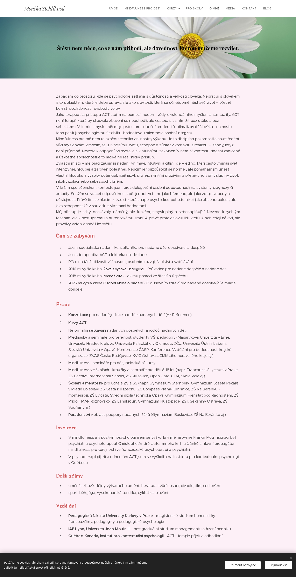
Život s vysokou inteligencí (124, 269)
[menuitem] (121, 8)
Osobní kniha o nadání (123, 283)
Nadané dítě (113, 276)
